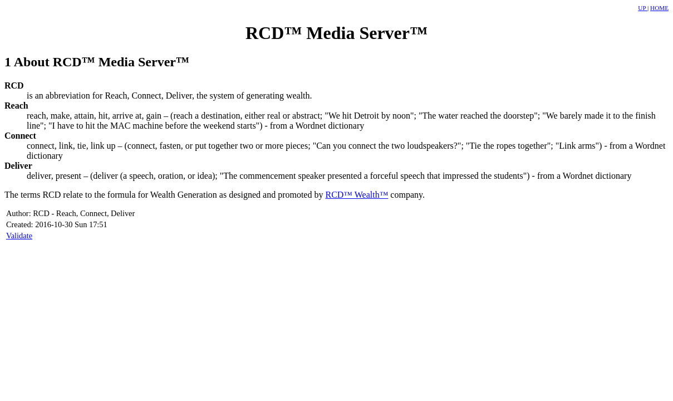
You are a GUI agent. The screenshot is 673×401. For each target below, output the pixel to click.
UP (642, 7)
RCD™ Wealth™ (356, 194)
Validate (19, 235)
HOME (659, 7)
